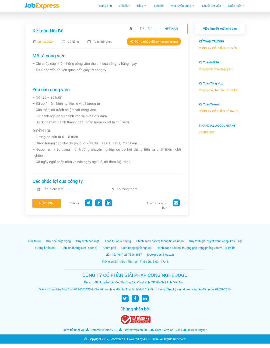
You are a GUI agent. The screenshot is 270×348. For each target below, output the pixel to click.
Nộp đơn (46, 203)
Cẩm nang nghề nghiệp (136, 248)
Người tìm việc (211, 5)
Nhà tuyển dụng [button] (182, 5)
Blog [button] (141, 5)
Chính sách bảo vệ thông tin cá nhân (160, 241)
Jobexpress (117, 339)
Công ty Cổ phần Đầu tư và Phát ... (220, 90)
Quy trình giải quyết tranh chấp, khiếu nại (215, 241)
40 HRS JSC (207, 132)
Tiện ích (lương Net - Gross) (79, 248)
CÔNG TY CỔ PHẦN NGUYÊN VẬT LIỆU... (220, 48)
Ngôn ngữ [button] (236, 5)
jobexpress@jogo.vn (160, 254)
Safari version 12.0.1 (166, 330)
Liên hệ (159, 5)
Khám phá (109, 248)
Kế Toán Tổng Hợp (211, 83)
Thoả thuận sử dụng (118, 241)
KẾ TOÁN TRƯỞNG (211, 41)
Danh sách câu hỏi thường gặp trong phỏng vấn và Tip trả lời (196, 248)
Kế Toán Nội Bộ (209, 62)
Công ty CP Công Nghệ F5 (215, 69)
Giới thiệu (34, 241)
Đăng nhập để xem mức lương (154, 41)
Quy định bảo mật (87, 241)
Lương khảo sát (45, 248)
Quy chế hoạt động (58, 241)
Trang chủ (105, 5)
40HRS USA (151, 339)
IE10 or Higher (194, 330)
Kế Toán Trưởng (209, 104)
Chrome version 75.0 (101, 330)
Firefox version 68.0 (134, 330)
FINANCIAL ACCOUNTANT (217, 125)
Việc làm (124, 5)
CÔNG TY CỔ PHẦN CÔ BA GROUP (220, 111)
